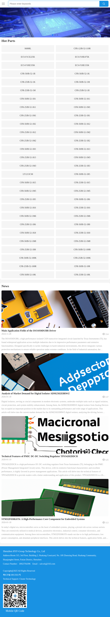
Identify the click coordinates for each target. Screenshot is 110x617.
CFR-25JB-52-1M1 (28, 115)
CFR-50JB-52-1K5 (28, 182)
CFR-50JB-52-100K (27, 258)
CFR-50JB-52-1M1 (82, 107)
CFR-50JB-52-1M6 (28, 216)
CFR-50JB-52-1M (82, 82)
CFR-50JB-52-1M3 (82, 157)
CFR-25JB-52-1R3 (82, 166)
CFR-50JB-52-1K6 (28, 208)
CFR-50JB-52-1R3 (28, 149)
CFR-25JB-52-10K (82, 275)
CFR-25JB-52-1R (82, 90)
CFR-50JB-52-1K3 (82, 149)
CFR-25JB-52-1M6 (82, 216)
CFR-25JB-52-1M (28, 90)
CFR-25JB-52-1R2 (82, 141)
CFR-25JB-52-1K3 (28, 157)
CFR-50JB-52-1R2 (28, 124)
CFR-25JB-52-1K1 (28, 107)
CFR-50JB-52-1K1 (82, 99)
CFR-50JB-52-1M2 (82, 132)
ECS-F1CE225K (28, 57)
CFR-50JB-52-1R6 (82, 199)
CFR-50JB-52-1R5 (82, 174)
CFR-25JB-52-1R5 (28, 199)
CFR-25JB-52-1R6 (28, 224)
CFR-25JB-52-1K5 (82, 182)
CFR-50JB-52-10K (28, 275)
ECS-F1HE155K (82, 65)
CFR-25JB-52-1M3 (28, 166)
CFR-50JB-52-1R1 (28, 99)
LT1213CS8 (28, 174)
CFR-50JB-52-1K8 (28, 233)
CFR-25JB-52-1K (27, 82)
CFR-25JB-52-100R (27, 266)
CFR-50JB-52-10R (82, 266)
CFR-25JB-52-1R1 (82, 115)
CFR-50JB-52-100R (82, 249)
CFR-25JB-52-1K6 (82, 208)
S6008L (28, 48)
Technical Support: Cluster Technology (19, 605)
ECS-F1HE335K (28, 65)
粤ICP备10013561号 (12, 601)
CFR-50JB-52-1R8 (82, 224)
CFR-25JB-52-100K (82, 258)
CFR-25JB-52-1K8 (82, 233)
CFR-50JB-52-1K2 (82, 124)
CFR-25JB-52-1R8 (28, 249)
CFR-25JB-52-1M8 (82, 241)
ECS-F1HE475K (82, 57)
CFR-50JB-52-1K (82, 74)
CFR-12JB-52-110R (82, 48)
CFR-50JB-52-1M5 (28, 191)
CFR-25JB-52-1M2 (28, 141)
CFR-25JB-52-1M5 (82, 191)
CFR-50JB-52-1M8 (28, 241)
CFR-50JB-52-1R (27, 74)
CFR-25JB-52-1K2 (28, 132)
